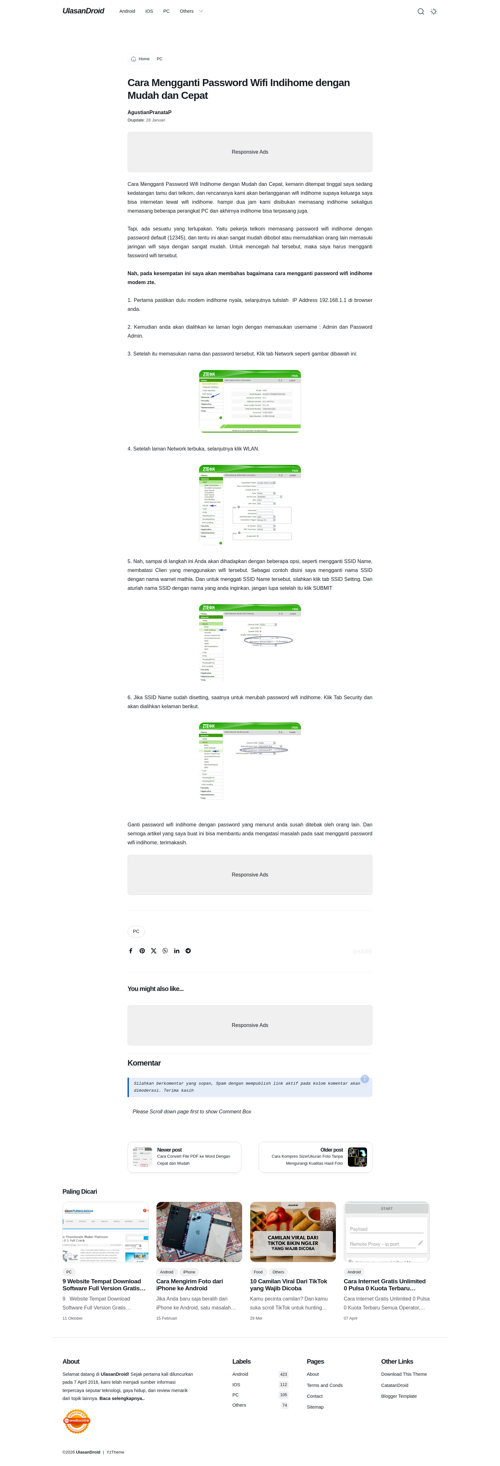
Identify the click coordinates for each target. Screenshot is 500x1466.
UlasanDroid (83, 10)
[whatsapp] (165, 952)
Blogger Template (399, 1396)
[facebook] (131, 952)
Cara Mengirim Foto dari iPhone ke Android (189, 1285)
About (313, 1374)
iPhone (189, 1272)
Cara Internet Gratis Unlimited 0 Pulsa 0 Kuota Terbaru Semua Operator (385, 1288)
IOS (260, 1384)
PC (166, 11)
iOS (149, 11)
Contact (315, 1396)
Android (127, 11)
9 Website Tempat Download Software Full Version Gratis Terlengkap (101, 1288)
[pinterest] (142, 952)
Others (187, 11)
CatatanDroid (394, 1385)
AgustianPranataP (150, 112)
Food (259, 1272)
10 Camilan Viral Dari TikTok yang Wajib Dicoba (288, 1285)
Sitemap (315, 1407)
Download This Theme (404, 1374)
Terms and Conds (325, 1385)
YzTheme (115, 1452)
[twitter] (154, 952)
